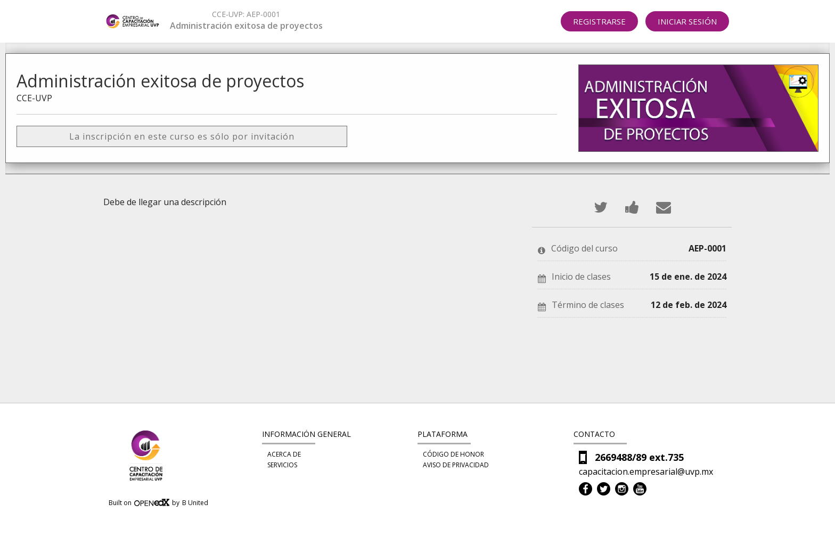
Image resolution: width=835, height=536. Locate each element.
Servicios (282, 464)
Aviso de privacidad (456, 464)
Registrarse (599, 21)
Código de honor (453, 454)
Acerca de (284, 454)
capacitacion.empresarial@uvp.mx (646, 472)
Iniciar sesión (687, 21)
